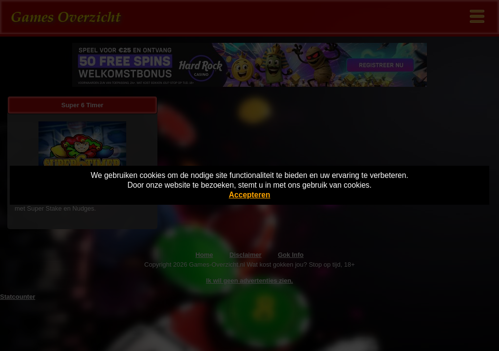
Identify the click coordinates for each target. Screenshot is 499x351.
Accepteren (249, 195)
